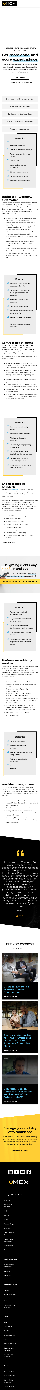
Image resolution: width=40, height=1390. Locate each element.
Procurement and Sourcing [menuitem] (10, 1290)
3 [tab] (23, 900)
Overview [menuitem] (7, 1184)
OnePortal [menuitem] (7, 1255)
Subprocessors (6, 1382)
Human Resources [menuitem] (10, 1278)
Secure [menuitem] (6, 1204)
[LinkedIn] (10, 1156)
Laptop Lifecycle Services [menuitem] (9, 1218)
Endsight (14, 474)
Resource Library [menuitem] (9, 1319)
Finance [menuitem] (6, 1274)
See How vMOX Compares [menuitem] (9, 1340)
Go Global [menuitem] (7, 1212)
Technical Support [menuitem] (10, 1371)
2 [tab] (20, 900)
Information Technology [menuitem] (8, 1284)
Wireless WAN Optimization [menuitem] (8, 1224)
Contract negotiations (20, 91)
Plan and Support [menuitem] (9, 1208)
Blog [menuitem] (5, 1306)
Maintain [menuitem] (6, 1199)
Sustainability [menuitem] (8, 1230)
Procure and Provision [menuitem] (8, 1190)
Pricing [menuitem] (6, 1234)
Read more (9, 981)
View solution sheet (20, 67)
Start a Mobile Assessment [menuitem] (8, 1365)
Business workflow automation (20, 83)
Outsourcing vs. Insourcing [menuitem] (9, 1333)
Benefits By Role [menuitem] (10, 1269)
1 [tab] (17, 900)
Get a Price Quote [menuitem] (9, 1360)
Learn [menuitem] (6, 1301)
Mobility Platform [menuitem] (10, 1243)
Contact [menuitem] (7, 1350)
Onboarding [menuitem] (7, 1259)
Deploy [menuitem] (6, 1195)
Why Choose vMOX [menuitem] (10, 1328)
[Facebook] (29, 1156)
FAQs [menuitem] (5, 1323)
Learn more (7, 527)
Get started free (20, 1135)
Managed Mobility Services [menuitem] (14, 1179)
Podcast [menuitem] (6, 1315)
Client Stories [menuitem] (8, 1310)
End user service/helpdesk (20, 98)
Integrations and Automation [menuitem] (9, 1250)
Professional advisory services (20, 106)
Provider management (20, 113)
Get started (20, 62)
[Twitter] (16, 1157)
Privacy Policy (31, 1380)
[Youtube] (22, 1156)
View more (17, 932)
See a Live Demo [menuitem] (9, 1355)
